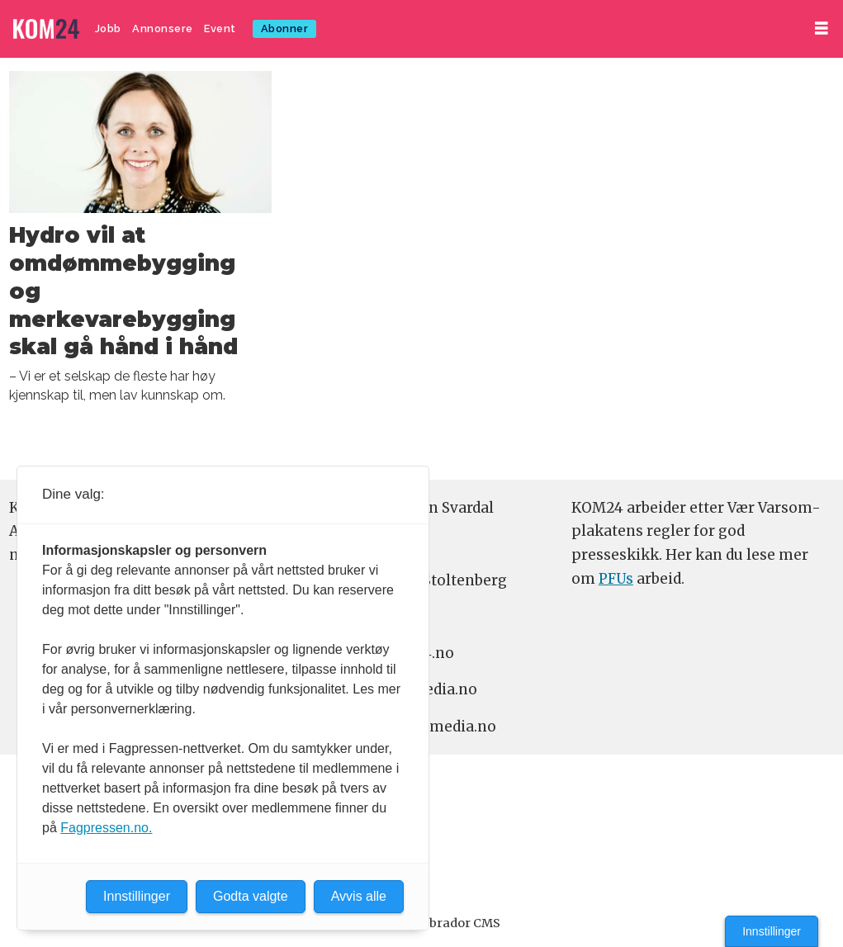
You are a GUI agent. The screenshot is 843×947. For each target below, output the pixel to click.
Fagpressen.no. (106, 828)
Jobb (108, 28)
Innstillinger (771, 931)
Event (220, 28)
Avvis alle (358, 896)
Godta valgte (250, 896)
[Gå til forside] (46, 29)
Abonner (285, 28)
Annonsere (162, 28)
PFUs (616, 579)
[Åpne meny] (821, 28)
